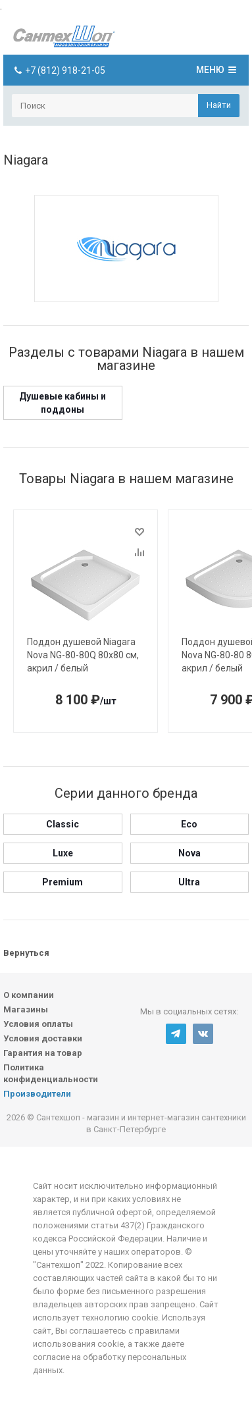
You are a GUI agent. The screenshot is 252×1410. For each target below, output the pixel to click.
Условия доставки (42, 1038)
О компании (28, 995)
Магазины (25, 1009)
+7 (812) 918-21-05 (65, 70)
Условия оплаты (38, 1024)
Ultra (189, 882)
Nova (189, 853)
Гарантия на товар (42, 1053)
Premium (62, 882)
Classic (62, 824)
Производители (37, 1094)
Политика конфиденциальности (50, 1073)
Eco (189, 824)
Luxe (63, 853)
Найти (219, 105)
